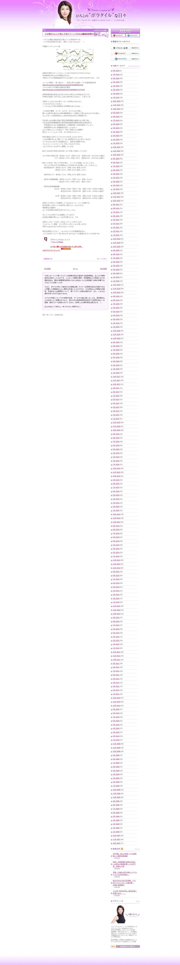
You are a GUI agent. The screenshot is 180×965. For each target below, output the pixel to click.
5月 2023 (116, 128)
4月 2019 (116, 315)
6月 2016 (116, 445)
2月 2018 (116, 369)
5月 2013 (116, 587)
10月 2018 (116, 338)
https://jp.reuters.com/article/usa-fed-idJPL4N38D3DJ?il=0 (62, 85)
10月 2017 (116, 384)
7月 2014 (116, 533)
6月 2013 (116, 583)
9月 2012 (116, 617)
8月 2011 (116, 667)
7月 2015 (116, 487)
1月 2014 (116, 556)
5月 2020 (116, 266)
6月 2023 (116, 124)
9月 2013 (116, 572)
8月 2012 (116, 621)
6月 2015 (116, 491)
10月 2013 (116, 568)
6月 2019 (116, 308)
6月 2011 (116, 675)
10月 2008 (116, 797)
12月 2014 (116, 514)
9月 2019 (116, 296)
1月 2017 (116, 419)
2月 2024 (116, 93)
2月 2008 (116, 828)
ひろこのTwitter (57, 242)
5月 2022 (116, 174)
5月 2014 (116, 541)
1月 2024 (116, 97)
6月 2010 (116, 721)
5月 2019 (116, 312)
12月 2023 (116, 101)
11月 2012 (116, 610)
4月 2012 (116, 637)
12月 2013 (116, 560)
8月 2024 (116, 71)
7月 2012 (116, 625)
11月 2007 (116, 839)
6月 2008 (116, 813)
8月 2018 (116, 346)
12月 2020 (116, 239)
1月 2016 (116, 464)
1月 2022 (116, 189)
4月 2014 (116, 545)
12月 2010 (116, 698)
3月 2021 (116, 227)
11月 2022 (116, 151)
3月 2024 (116, 90)
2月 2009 (116, 782)
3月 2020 (116, 273)
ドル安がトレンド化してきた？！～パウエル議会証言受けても (71, 34)
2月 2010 (116, 736)
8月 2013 (116, 575)
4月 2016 (116, 453)
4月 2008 (116, 820)
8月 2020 (116, 254)
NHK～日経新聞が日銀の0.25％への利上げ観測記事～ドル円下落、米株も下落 (124, 864)
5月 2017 (116, 403)
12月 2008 (116, 790)
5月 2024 (116, 82)
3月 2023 (116, 136)
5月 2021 (116, 220)
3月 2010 (116, 732)
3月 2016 (116, 457)
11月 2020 (116, 243)
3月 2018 (116, 365)
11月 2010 (116, 702)
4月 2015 (116, 499)
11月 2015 (116, 472)
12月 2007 (116, 835)
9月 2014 (116, 526)
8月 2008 (116, 805)
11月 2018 (116, 334)
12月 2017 (116, 377)
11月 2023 (116, 105)
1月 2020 (116, 281)
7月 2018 (116, 350)
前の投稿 (103, 269)
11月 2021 (116, 197)
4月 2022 (116, 178)
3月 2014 (116, 549)
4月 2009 (116, 774)
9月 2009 (116, 755)
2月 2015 (116, 507)
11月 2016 (116, 426)
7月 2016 (116, 441)
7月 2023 (116, 120)
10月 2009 (116, 751)
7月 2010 (116, 717)
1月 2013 (116, 602)
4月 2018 (116, 361)
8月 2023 (116, 116)
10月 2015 (116, 476)
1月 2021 (116, 235)
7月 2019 (116, 304)
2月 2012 (116, 644)
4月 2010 (116, 728)
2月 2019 (116, 323)
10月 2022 (116, 155)
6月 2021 (116, 216)
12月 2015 (116, 468)
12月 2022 (116, 147)
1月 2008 (116, 832)
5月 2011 (116, 679)
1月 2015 (116, 510)
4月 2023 (116, 132)
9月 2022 (116, 159)
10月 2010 (116, 705)
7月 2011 (116, 671)
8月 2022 (116, 162)
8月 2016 (116, 438)
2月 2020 (116, 277)
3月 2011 (116, 686)
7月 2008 (116, 809)
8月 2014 (116, 529)
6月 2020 (116, 262)
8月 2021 (116, 208)
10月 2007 (116, 843)
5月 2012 (116, 633)
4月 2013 (116, 591)
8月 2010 (116, 713)
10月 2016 (116, 430)
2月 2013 (116, 598)
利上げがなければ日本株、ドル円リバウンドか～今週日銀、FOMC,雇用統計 (124, 883)
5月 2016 (116, 449)
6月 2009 (116, 767)
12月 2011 (116, 652)
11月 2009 (116, 748)
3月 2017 (116, 411)
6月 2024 (116, 78)
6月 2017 (116, 399)
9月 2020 (116, 250)
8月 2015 (116, 484)
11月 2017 (116, 380)
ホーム (75, 269)
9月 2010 (116, 709)
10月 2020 (116, 247)
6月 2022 (116, 170)
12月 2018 (116, 331)
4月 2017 (116, 407)
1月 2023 (116, 143)
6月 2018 (116, 354)
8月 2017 (116, 392)
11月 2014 (116, 518)
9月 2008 (116, 801)
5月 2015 (116, 495)
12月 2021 (116, 193)
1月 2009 (116, 786)
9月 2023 (116, 113)
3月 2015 (116, 503)
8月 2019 (116, 300)
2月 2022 (116, 185)
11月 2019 (116, 289)
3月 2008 (116, 824)
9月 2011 (116, 663)
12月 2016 (116, 422)
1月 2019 (116, 327)
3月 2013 (116, 595)
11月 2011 (116, 656)
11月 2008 (116, 793)
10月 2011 (116, 660)
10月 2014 (116, 522)
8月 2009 (116, 759)
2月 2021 (116, 231)
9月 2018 (116, 342)
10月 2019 (116, 292)
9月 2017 (116, 388)
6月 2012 (116, 629)
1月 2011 (116, 694)
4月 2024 (116, 86)
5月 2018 (116, 357)
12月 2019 (116, 285)
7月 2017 (116, 396)
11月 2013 (116, 564)
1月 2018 (116, 373)
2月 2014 (116, 552)
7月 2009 (116, 763)
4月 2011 (116, 683)
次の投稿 (47, 269)
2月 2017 (116, 415)
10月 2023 (116, 109)
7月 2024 (116, 74)
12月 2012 (116, 606)
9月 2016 (116, 434)
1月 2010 (116, 740)
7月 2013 (116, 579)
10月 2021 (116, 201)
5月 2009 (116, 771)
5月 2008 (116, 816)
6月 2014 (116, 537)
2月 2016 (116, 461)
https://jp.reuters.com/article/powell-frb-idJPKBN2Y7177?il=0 (63, 90)
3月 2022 (116, 181)
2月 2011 (116, 690)
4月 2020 (116, 269)
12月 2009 (116, 744)
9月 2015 (116, 480)
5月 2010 (116, 725)
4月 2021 (116, 224)
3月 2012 (116, 640)
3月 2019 (116, 319)
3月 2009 (116, 778)
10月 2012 (116, 614)
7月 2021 (116, 212)
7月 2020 (116, 258)
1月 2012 (116, 648)
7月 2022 (116, 166)
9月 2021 (116, 204)
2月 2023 (116, 139)
